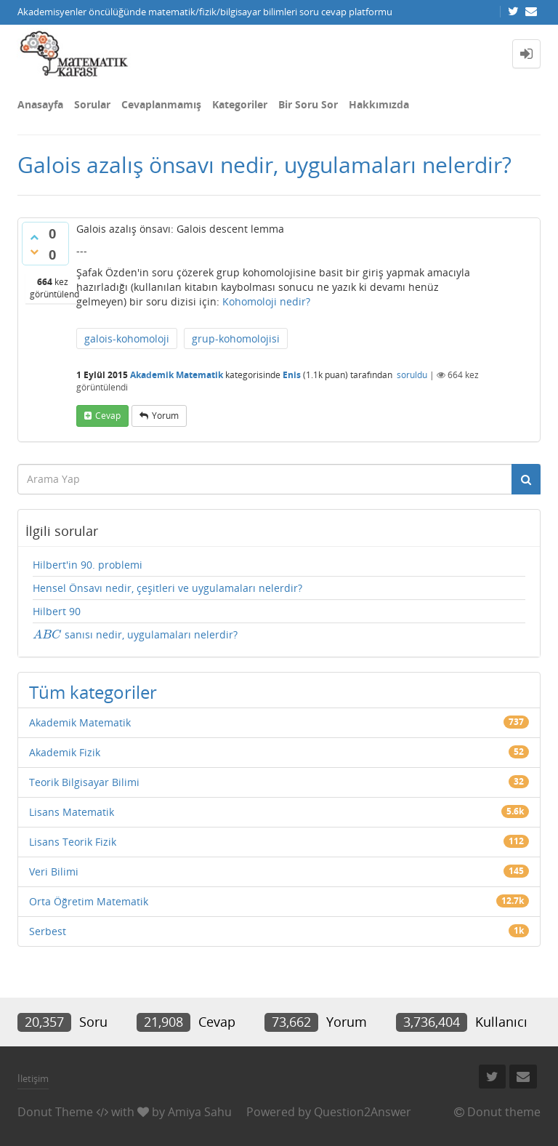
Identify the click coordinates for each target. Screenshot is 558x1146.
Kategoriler (239, 104)
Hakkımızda (379, 104)
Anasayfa (40, 104)
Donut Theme (55, 1112)
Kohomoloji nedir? (266, 301)
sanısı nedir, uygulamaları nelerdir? (135, 634)
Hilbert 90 (57, 611)
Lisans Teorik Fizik (72, 842)
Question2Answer (362, 1112)
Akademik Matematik (176, 375)
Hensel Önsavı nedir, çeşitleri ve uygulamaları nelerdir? (167, 588)
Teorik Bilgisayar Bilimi (84, 782)
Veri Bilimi (53, 871)
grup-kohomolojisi (236, 338)
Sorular (92, 104)
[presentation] (47, 634)
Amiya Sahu (200, 1112)
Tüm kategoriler (93, 692)
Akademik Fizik (64, 752)
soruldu (412, 375)
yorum (165, 415)
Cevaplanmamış (161, 104)
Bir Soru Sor (308, 104)
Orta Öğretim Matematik (88, 901)
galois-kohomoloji (126, 338)
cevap (108, 415)
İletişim (33, 1078)
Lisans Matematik (71, 812)
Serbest (47, 931)
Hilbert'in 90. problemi (87, 565)
